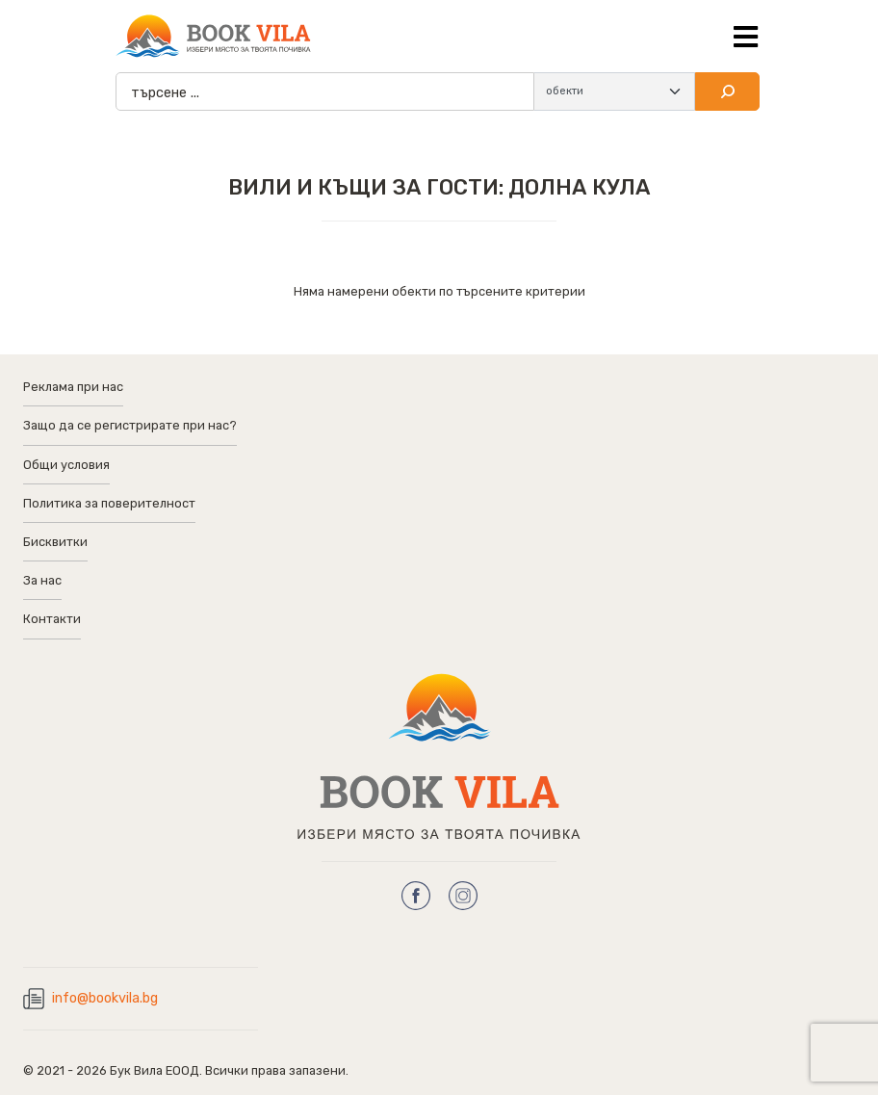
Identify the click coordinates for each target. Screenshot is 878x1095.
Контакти (52, 619)
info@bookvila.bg (105, 998)
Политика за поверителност (109, 503)
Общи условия (66, 464)
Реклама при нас (73, 386)
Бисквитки (55, 541)
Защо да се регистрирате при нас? (130, 425)
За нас (42, 580)
